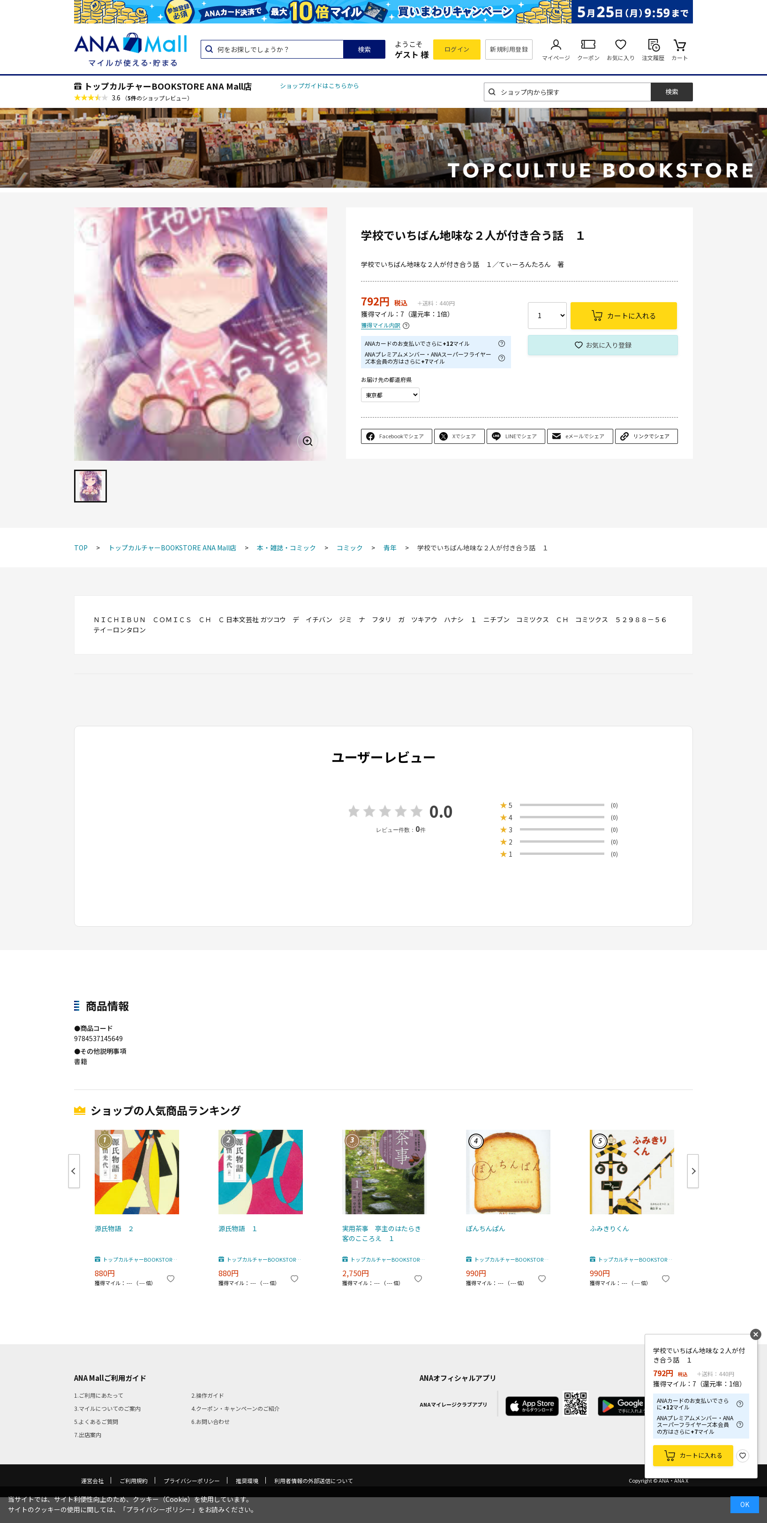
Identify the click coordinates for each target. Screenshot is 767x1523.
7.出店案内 (87, 1435)
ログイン (457, 49)
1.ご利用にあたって (98, 1395)
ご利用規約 (134, 1481)
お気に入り (621, 57)
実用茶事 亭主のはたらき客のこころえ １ (381, 1233)
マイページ (556, 57)
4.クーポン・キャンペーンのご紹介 (235, 1408)
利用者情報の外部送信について (313, 1481)
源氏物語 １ (238, 1228)
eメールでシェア (584, 436)
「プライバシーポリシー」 (159, 1509)
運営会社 (92, 1481)
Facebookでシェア (401, 436)
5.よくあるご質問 (96, 1421)
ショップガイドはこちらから (319, 85)
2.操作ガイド (207, 1395)
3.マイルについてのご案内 (107, 1408)
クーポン (588, 57)
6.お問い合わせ (210, 1421)
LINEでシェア (521, 436)
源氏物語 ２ (114, 1228)
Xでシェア (464, 436)
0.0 (441, 811)
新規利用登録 (509, 49)
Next (693, 1171)
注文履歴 (653, 57)
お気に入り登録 (609, 345)
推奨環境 (247, 1481)
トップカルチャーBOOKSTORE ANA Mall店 (168, 86)
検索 (364, 49)
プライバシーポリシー (192, 1481)
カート (679, 57)
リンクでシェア (651, 436)
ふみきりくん (609, 1228)
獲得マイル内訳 (380, 325)
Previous (74, 1171)
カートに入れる (701, 1455)
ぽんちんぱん (485, 1228)
